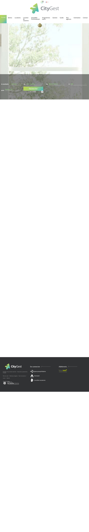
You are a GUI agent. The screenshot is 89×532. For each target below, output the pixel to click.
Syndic (62, 18)
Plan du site (5, 376)
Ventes (10, 18)
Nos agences (68, 18)
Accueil (3, 17)
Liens (4, 378)
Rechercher (33, 88)
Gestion (55, 18)
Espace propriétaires (44, 376)
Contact (85, 18)
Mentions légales (13, 376)
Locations (18, 18)
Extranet (37, 376)
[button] (16, 83)
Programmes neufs (46, 18)
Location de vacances (26, 19)
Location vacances (39, 380)
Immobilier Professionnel (35, 18)
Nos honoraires (22, 376)
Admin (8, 378)
